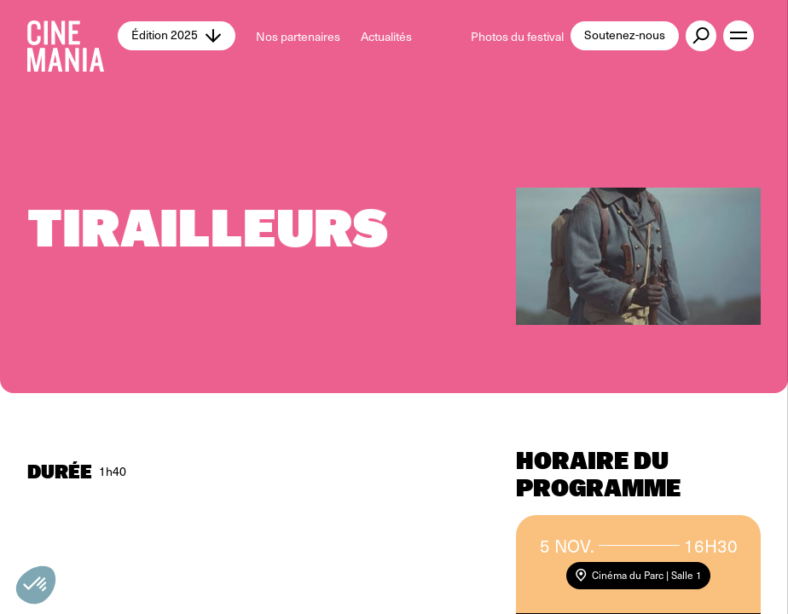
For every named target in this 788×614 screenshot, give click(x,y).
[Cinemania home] (72, 36)
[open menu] (738, 35)
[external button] (701, 35)
